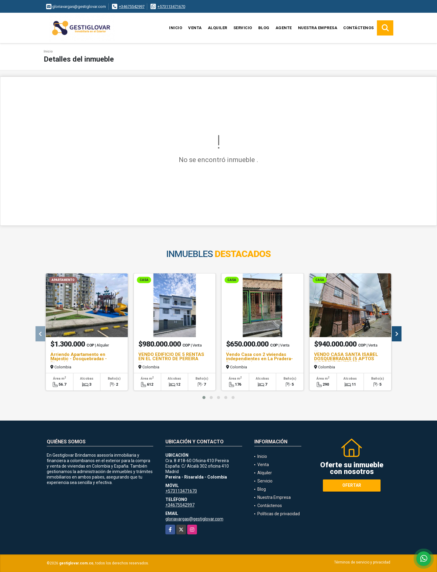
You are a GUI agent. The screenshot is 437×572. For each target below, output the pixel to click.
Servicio (242, 27)
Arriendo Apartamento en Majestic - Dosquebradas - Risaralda (78, 359)
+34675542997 (131, 6)
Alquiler (217, 27)
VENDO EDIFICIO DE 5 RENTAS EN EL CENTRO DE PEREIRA (171, 356)
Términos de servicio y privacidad (362, 562)
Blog (263, 27)
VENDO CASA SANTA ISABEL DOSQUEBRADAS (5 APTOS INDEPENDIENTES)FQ (346, 359)
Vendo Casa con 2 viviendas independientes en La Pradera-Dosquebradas (259, 359)
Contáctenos (358, 27)
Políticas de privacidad (278, 513)
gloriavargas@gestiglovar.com (194, 518)
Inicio (175, 27)
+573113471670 (171, 6)
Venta (195, 27)
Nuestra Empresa (317, 27)
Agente (284, 27)
